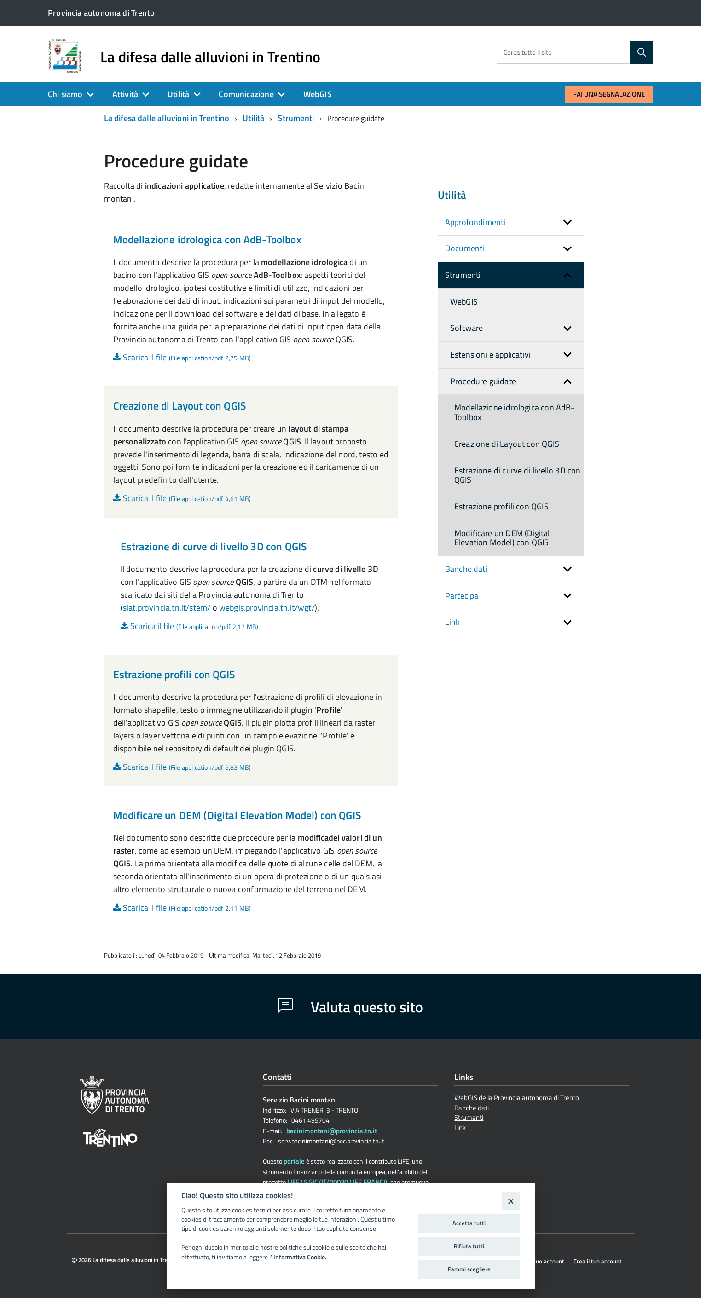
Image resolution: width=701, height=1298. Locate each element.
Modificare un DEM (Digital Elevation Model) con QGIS (237, 815)
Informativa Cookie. (299, 1257)
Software (517, 328)
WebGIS (317, 94)
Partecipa (514, 596)
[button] (567, 222)
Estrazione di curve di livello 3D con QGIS (214, 546)
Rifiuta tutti (469, 1246)
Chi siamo (65, 94)
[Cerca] (641, 52)
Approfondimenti (514, 222)
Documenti (514, 249)
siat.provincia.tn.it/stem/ (167, 607)
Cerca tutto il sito (528, 52)
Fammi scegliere (469, 1269)
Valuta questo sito (350, 1007)
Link (514, 622)
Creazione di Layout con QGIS (179, 406)
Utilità (178, 94)
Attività (125, 94)
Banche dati (514, 569)
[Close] (511, 1201)
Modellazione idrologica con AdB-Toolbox (207, 239)
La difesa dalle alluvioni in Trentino (210, 56)
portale (294, 1161)
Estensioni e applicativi (517, 355)
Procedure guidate (517, 382)
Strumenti (296, 118)
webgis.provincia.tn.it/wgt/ (267, 607)
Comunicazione (246, 94)
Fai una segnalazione (609, 94)
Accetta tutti (469, 1223)
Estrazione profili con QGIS (174, 674)
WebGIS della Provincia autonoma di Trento (516, 1098)
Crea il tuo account (598, 1261)
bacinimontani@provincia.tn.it (331, 1130)
